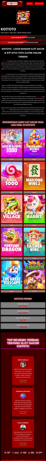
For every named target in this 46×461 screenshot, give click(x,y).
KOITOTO (4, 61)
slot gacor (3, 74)
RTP (43, 85)
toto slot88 (39, 96)
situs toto (7, 109)
